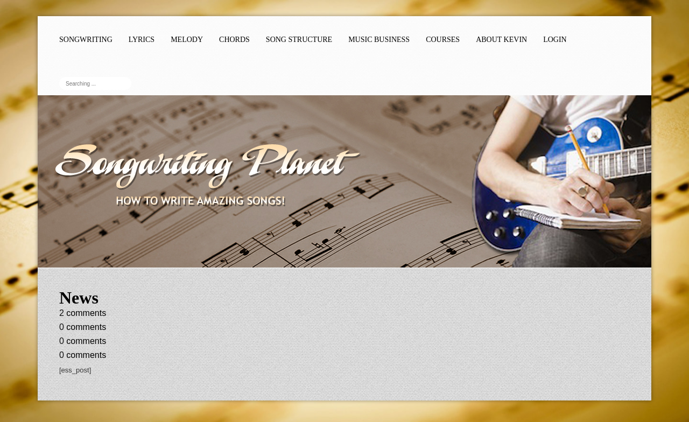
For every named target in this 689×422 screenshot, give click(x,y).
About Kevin (501, 40)
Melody (187, 40)
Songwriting (86, 40)
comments (82, 313)
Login (555, 40)
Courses (443, 40)
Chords (234, 40)
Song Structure (299, 40)
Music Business (379, 40)
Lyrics (141, 40)
